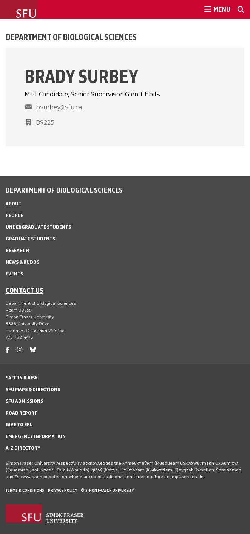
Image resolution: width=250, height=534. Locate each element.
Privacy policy (62, 490)
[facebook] (7, 349)
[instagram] (19, 349)
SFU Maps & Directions (33, 389)
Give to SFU (19, 424)
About (14, 203)
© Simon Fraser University (107, 490)
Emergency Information (36, 436)
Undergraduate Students (38, 227)
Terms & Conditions (25, 490)
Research (17, 250)
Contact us (24, 290)
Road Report (21, 413)
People (14, 215)
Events (14, 274)
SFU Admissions (24, 401)
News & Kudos (22, 262)
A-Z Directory (23, 448)
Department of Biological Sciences (71, 37)
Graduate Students (30, 239)
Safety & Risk (22, 378)
